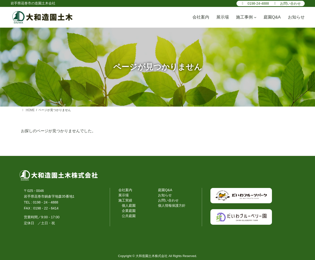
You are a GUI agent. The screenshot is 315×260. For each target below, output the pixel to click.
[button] (254, 3)
